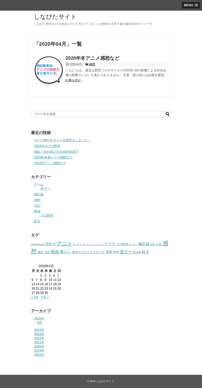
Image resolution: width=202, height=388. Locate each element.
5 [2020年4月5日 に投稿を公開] (58, 275)
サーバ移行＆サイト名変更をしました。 (62, 140)
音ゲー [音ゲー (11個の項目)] (126, 251)
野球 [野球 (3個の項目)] (116, 252)
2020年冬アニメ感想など (92, 58)
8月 (39, 322)
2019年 (39, 350)
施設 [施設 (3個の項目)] (40, 252)
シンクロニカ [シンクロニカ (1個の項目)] (96, 244)
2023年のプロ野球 (47, 146)
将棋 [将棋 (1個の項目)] (153, 244)
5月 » (45, 297)
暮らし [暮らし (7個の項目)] (65, 252)
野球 (37, 211)
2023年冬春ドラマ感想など (53, 157)
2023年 (39, 334)
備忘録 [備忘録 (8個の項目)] (144, 244)
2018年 (39, 354)
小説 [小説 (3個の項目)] (159, 244)
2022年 (39, 338)
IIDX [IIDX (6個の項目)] (48, 244)
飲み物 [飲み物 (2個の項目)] (137, 252)
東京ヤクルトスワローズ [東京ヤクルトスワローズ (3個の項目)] (88, 252)
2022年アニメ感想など (50, 163)
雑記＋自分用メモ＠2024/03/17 (56, 151)
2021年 (39, 342)
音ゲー (45, 188)
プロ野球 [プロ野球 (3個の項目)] (122, 244)
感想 (92, 64)
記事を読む (73, 80)
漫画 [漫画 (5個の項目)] (109, 252)
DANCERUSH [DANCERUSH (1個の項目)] (37, 244)
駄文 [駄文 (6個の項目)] (145, 252)
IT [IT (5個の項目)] (54, 244)
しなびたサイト (55, 16)
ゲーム (39, 184)
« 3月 (34, 297)
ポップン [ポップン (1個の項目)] (133, 244)
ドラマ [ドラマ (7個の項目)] (109, 244)
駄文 (37, 221)
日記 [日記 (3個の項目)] (47, 252)
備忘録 (39, 194)
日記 (37, 205)
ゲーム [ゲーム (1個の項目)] (86, 244)
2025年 (39, 318)
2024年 (39, 330)
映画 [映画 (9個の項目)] (55, 252)
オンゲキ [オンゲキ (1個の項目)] (77, 244)
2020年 (39, 346)
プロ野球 (46, 215)
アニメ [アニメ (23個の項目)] (64, 243)
